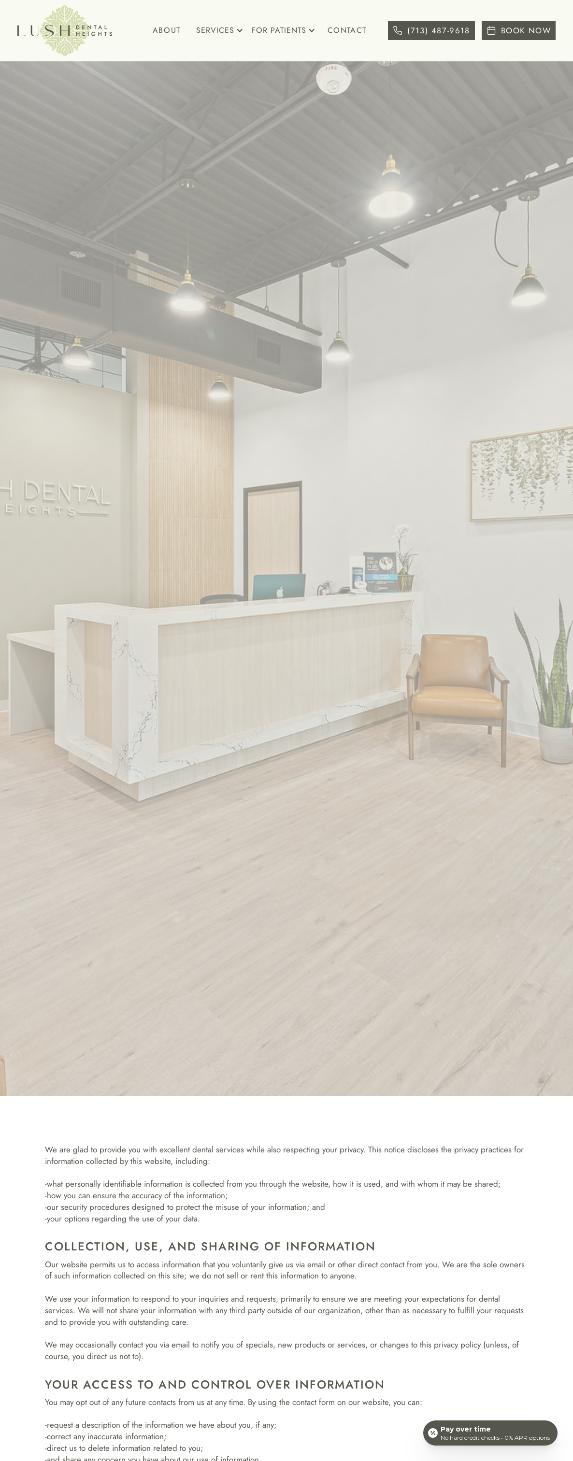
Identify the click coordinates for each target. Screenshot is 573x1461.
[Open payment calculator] (490, 1433)
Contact (347, 30)
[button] (218, 31)
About (167, 30)
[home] (64, 30)
